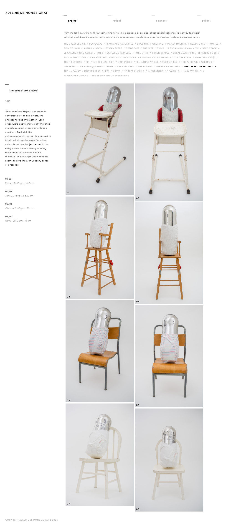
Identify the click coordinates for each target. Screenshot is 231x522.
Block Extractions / (103, 57)
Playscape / (97, 43)
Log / (85, 57)
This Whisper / (191, 62)
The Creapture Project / (200, 66)
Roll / (140, 52)
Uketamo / (159, 43)
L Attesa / (147, 57)
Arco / (100, 48)
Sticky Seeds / (116, 48)
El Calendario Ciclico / (80, 52)
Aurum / (89, 48)
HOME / (112, 66)
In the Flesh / (185, 57)
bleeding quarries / (93, 66)
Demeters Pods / (209, 52)
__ (71, 17)
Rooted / (215, 43)
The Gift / (150, 48)
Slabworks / (199, 43)
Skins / (162, 48)
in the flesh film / (105, 62)
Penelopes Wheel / (149, 62)
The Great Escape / (76, 43)
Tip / (198, 48)
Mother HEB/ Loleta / (98, 71)
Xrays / (118, 71)
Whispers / (71, 66)
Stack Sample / (162, 52)
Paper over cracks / (78, 75)
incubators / (157, 71)
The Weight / (147, 66)
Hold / (101, 52)
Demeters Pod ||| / (207, 57)
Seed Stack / (211, 48)
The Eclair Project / (170, 66)
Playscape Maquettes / (121, 43)
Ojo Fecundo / (165, 57)
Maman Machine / (178, 43)
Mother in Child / (136, 71)
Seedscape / (134, 48)
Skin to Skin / (74, 48)
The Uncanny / (74, 71)
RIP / (89, 62)
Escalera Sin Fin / (185, 52)
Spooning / (72, 57)
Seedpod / (208, 62)
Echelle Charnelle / (121, 52)
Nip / (148, 52)
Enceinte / (144, 43)
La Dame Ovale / (129, 57)
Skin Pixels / (127, 62)
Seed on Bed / (171, 62)
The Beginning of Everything (111, 75)
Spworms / (175, 71)
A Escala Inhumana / (181, 48)
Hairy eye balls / (194, 71)
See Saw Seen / (127, 66)
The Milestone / (75, 62)
